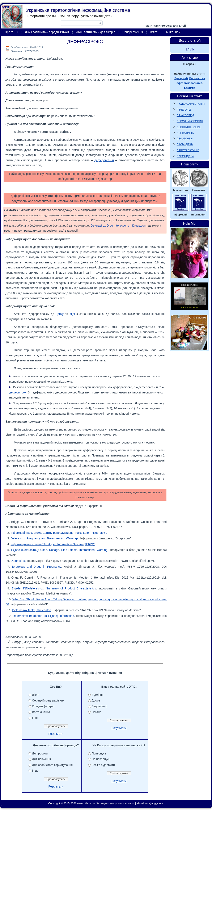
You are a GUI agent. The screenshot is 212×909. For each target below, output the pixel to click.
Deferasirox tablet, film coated (31, 610)
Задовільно (99, 706)
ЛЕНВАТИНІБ (185, 132)
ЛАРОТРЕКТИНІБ (188, 150)
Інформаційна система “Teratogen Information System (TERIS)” (53, 544)
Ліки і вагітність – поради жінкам (47, 32)
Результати (55, 733)
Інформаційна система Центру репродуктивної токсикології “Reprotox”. (59, 532)
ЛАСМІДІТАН (185, 144)
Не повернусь (101, 759)
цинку (60, 314)
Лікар (35, 694)
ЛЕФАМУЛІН (185, 138)
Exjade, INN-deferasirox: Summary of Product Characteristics (54, 588)
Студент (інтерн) (43, 706)
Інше (35, 717)
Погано (96, 712)
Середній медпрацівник (48, 700)
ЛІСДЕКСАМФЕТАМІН (191, 103)
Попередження (132, 32)
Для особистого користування (52, 765)
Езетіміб (189, 87)
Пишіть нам (173, 32)
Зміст (153, 32)
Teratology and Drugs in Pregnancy (36, 566)
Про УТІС (11, 32)
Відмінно (98, 694)
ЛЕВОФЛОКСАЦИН (189, 127)
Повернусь (99, 753)
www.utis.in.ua (86, 803)
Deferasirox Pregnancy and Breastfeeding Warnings (44, 538)
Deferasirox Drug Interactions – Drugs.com (118, 225)
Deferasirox (18, 560)
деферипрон (17, 392)
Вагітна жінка (41, 712)
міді (72, 314)
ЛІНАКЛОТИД (185, 115)
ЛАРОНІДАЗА (185, 156)
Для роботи (40, 753)
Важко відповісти (103, 765)
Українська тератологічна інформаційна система (78, 10)
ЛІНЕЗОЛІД (184, 109)
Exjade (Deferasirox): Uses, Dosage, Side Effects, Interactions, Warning (59, 550)
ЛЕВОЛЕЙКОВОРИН (190, 121)
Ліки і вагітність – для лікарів (95, 32)
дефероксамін (104, 160)
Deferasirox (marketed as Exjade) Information (43, 616)
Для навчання (41, 759)
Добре (96, 700)
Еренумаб (181, 78)
